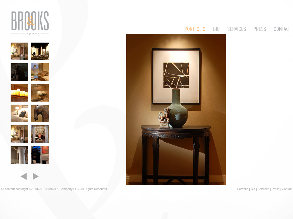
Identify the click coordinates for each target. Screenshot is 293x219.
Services (263, 189)
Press (276, 189)
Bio (253, 189)
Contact (287, 189)
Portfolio (242, 189)
